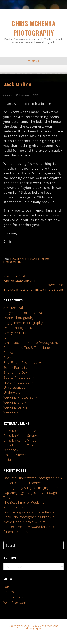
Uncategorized (14, 387)
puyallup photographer (24, 259)
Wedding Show (14, 402)
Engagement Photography (23, 323)
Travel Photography (18, 382)
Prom (7, 357)
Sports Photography (18, 377)
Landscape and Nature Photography (30, 342)
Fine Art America (15, 455)
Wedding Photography (20, 397)
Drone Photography (18, 318)
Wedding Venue (15, 407)
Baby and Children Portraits (24, 313)
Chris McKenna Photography (33, 31)
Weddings (10, 412)
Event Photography (17, 327)
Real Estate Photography (22, 362)
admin (9, 95)
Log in (7, 586)
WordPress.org (14, 602)
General (9, 337)
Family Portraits (15, 332)
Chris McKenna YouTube (22, 445)
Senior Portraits (15, 367)
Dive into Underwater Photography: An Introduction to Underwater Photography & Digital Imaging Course (32, 483)
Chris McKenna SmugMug (22, 435)
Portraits (9, 352)
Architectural (13, 308)
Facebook (10, 450)
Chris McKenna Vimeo (20, 440)
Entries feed (12, 592)
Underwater (12, 392)
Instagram (11, 459)
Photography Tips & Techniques (27, 347)
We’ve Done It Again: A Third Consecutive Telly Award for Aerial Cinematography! (29, 527)
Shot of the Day (15, 372)
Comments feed (15, 597)
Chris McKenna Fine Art (21, 431)
